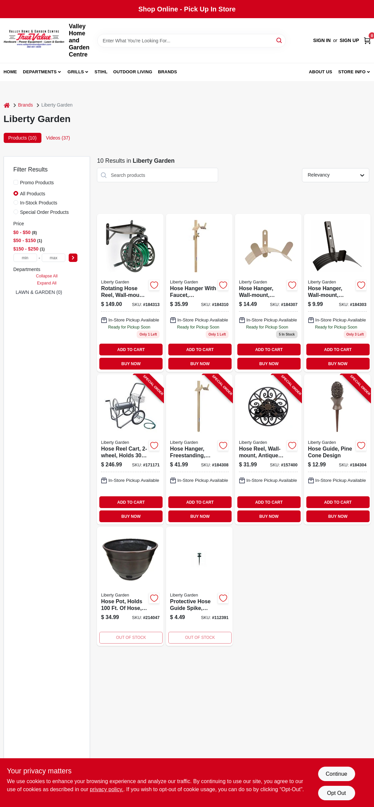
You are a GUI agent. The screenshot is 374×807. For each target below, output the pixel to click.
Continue (336, 774)
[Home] (7, 105)
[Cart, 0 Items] (367, 40)
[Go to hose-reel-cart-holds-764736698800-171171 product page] (130, 449)
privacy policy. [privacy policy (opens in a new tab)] (106, 789)
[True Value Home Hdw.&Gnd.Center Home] (34, 40)
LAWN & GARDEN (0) (39, 292)
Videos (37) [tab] (58, 138)
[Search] (279, 40)
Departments (40, 71)
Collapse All (47, 276)
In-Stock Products (39, 202)
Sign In (322, 40)
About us (320, 71)
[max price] (53, 258)
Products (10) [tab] (22, 138)
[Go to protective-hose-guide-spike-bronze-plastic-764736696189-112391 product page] (199, 586)
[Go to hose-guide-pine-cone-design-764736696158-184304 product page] (337, 449)
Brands (167, 71)
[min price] (25, 258)
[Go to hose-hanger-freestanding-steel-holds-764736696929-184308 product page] (199, 449)
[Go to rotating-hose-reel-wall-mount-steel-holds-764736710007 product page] (130, 293)
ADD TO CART (131, 349)
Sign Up (349, 40)
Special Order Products (44, 212)
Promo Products (37, 182)
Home (10, 71)
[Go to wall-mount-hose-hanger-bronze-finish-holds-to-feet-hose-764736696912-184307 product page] (268, 293)
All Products (32, 193)
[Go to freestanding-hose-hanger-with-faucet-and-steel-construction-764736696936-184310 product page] (199, 293)
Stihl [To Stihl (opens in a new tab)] (101, 71)
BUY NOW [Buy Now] (131, 363)
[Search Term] (191, 40)
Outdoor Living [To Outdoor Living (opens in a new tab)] (132, 71)
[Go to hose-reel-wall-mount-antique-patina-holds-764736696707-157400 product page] (268, 449)
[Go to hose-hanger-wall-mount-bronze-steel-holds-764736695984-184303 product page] (337, 293)
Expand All (47, 283)
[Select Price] (73, 258)
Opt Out (336, 793)
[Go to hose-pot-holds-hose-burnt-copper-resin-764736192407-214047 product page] (130, 586)
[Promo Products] (15, 182)
